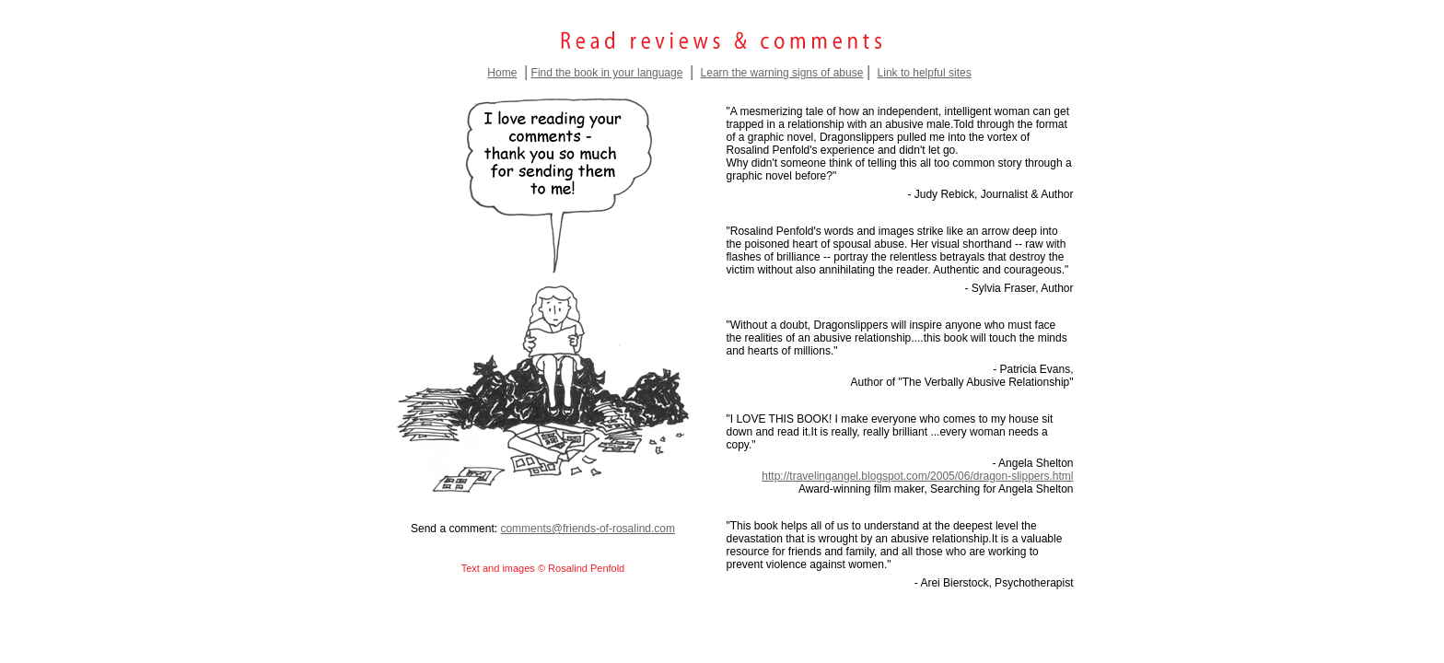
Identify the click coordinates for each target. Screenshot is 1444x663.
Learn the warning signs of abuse (782, 72)
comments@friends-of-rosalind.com (587, 528)
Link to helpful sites (925, 72)
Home (502, 72)
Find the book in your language (607, 72)
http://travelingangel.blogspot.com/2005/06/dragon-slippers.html (917, 476)
